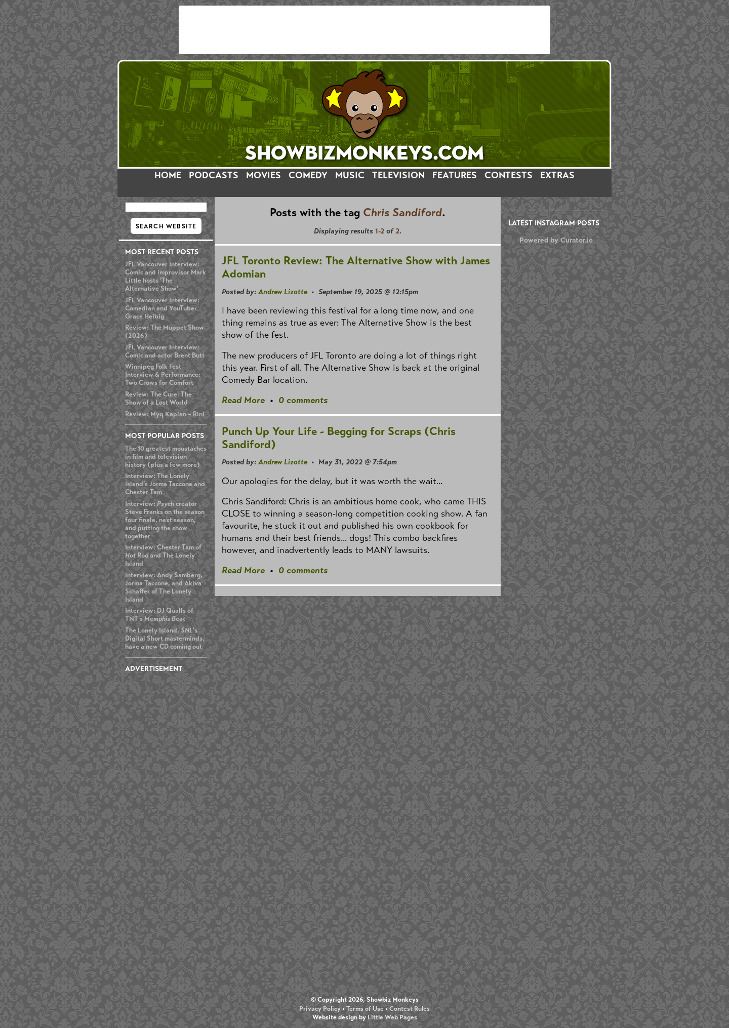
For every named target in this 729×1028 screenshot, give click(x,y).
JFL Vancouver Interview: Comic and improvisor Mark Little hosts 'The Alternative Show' (165, 276)
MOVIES (263, 175)
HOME (167, 175)
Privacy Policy (320, 1009)
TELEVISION (398, 175)
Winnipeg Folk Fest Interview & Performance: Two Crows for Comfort (162, 375)
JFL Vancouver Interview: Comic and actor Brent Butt (165, 351)
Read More (243, 400)
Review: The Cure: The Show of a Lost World (158, 398)
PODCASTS (213, 175)
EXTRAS (557, 175)
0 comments (303, 400)
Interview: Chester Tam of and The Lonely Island (163, 555)
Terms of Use (365, 1009)
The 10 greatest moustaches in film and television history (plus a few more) (166, 457)
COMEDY (308, 175)
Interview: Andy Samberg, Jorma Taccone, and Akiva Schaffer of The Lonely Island (163, 587)
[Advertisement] (364, 30)
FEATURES (454, 175)
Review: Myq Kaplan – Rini (165, 414)
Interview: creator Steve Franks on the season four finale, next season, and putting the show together (165, 520)
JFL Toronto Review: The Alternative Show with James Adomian (356, 267)
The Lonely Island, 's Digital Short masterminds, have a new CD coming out (165, 638)
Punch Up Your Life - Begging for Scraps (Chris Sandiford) (339, 437)
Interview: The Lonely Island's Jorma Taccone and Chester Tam (165, 484)
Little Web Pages (392, 1017)
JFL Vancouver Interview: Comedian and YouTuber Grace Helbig (162, 308)
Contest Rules (409, 1009)
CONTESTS (508, 175)
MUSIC (349, 175)
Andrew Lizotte (282, 291)
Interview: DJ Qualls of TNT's (159, 615)
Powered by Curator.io (556, 240)
